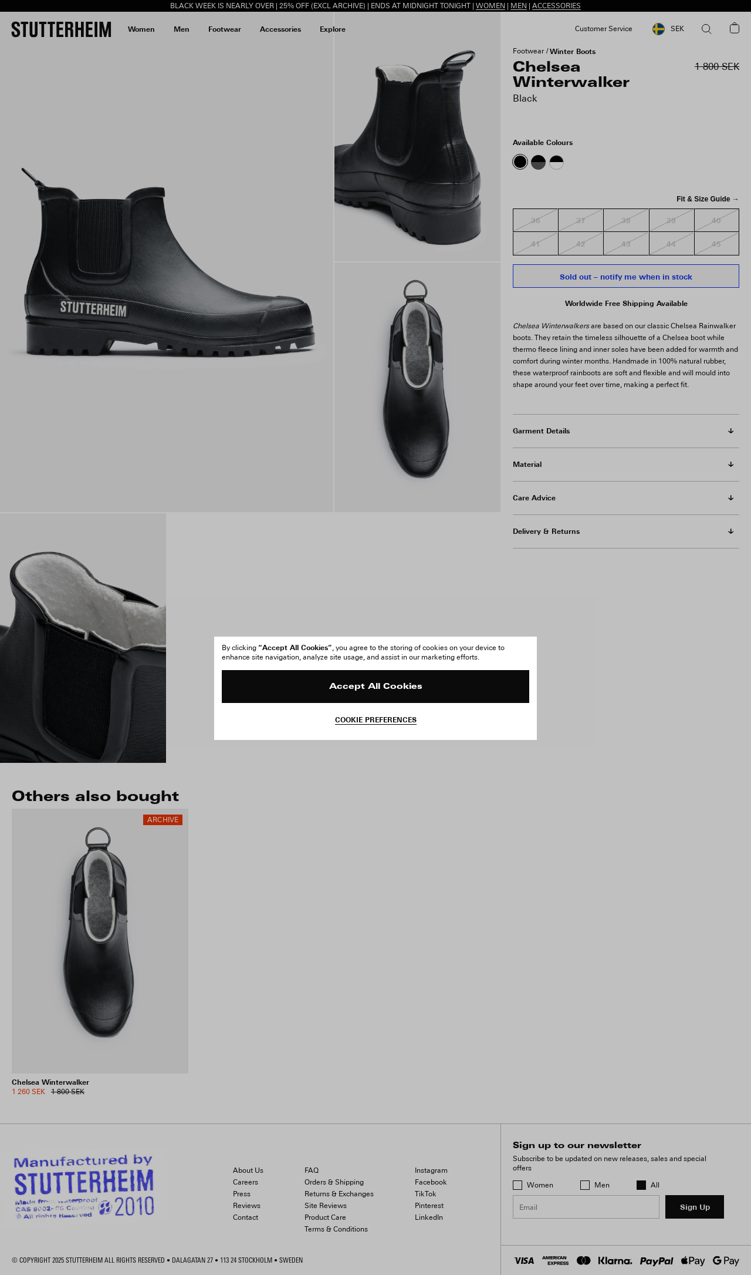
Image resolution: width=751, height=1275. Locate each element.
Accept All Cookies (375, 687)
